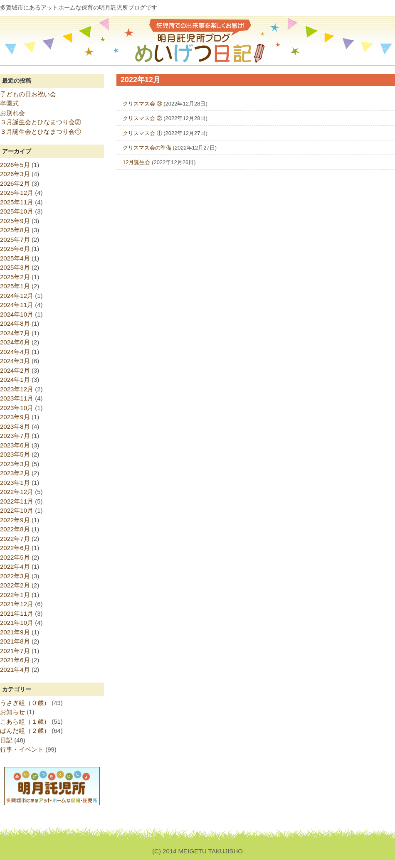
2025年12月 (16, 192)
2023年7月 (15, 435)
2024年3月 (15, 360)
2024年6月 (15, 342)
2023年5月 (15, 454)
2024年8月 (15, 323)
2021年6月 (15, 659)
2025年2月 (15, 276)
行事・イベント (22, 749)
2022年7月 (15, 538)
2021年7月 (15, 650)
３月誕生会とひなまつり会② (40, 121)
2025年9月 (15, 220)
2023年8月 (15, 426)
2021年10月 (16, 622)
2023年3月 (15, 463)
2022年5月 (15, 557)
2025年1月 (15, 286)
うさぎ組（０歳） (25, 702)
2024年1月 (15, 379)
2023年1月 (15, 482)
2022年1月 (15, 594)
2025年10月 (16, 211)
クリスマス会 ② (142, 118)
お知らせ (12, 711)
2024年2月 (15, 370)
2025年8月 (15, 229)
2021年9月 (15, 632)
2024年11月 (16, 304)
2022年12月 (16, 491)
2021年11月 (16, 613)
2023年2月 (15, 473)
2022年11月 (16, 501)
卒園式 (9, 103)
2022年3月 (15, 576)
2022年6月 (15, 547)
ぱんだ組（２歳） (25, 730)
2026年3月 (15, 173)
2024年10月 (16, 314)
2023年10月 (16, 407)
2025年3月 (15, 267)
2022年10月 (16, 510)
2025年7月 (15, 239)
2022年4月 (15, 566)
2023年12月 (16, 389)
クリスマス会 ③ (142, 104)
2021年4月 (15, 669)
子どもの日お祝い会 (28, 94)
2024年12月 (16, 295)
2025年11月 (16, 202)
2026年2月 (15, 183)
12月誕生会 (136, 162)
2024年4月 (15, 351)
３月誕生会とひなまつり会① (40, 131)
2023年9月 (15, 416)
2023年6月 (15, 445)
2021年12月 (16, 603)
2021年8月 (15, 641)
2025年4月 (15, 258)
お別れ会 (12, 112)
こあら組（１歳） (25, 721)
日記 (6, 740)
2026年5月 (15, 164)
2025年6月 (15, 248)
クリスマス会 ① (142, 133)
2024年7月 (15, 333)
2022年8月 (15, 529)
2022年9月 (15, 519)
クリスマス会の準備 (147, 148)
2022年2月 (15, 585)
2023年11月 (16, 398)
